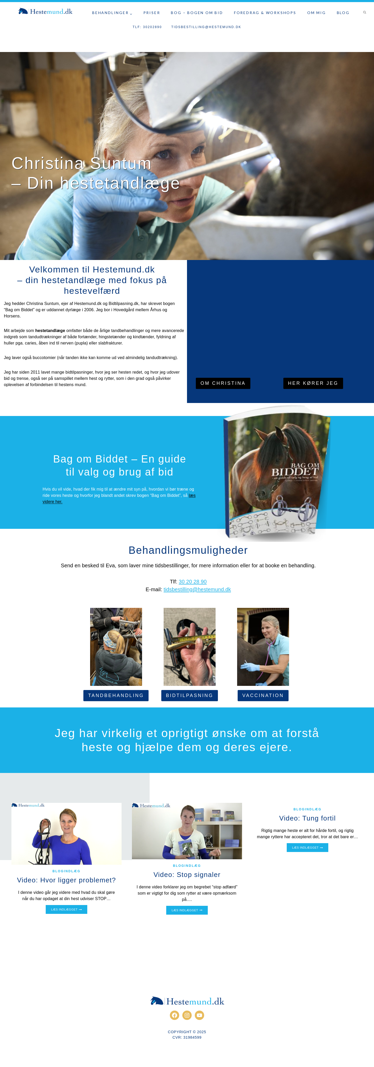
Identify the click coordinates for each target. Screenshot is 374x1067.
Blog (343, 12)
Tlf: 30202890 (147, 27)
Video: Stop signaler (187, 875)
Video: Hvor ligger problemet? (66, 880)
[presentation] (66, 834)
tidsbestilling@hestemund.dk (206, 27)
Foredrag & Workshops (265, 12)
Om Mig (316, 12)
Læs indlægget (66, 910)
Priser (151, 12)
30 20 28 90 (192, 581)
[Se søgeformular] (365, 12)
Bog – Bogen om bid (197, 12)
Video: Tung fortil (307, 818)
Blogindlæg (66, 871)
